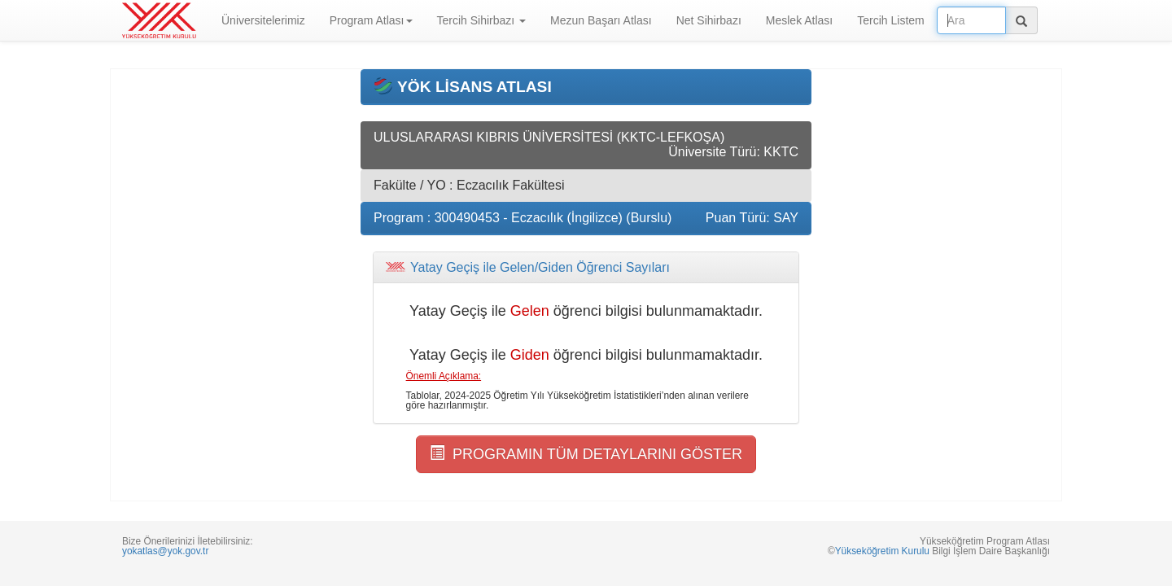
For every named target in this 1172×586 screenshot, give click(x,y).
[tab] (586, 267)
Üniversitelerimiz (263, 20)
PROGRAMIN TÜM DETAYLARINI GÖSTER (586, 453)
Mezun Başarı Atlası (601, 20)
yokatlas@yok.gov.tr (165, 551)
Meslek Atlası (799, 20)
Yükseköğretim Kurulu (882, 551)
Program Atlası (371, 20)
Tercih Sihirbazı (482, 20)
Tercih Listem (890, 20)
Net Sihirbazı (708, 20)
